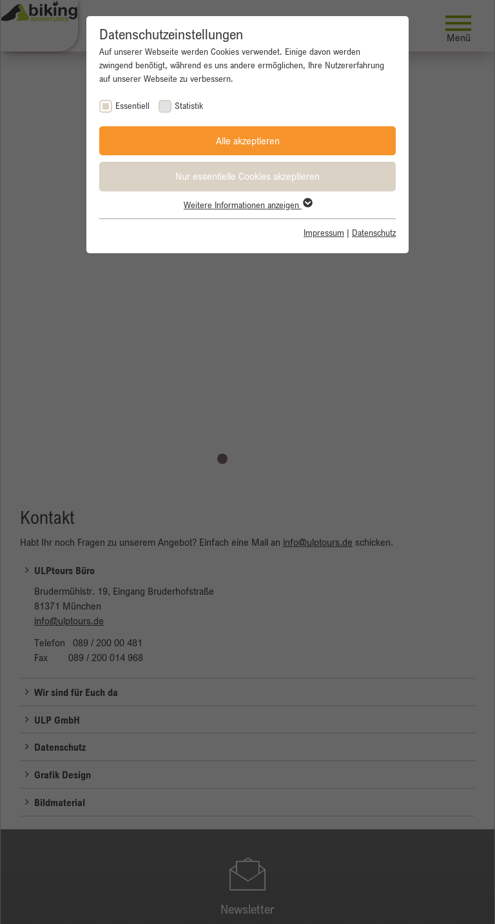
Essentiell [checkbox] (132, 105)
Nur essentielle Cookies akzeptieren (247, 175)
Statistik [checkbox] (189, 105)
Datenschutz (374, 232)
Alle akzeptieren (248, 140)
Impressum (324, 232)
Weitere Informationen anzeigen (247, 205)
